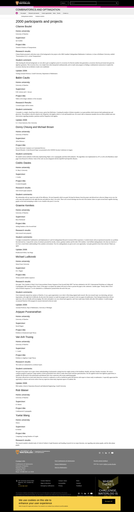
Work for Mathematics (61, 467)
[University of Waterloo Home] (23, 3)
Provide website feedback (101, 461)
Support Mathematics (60, 464)
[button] (104, 3)
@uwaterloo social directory (85, 496)
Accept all (108, 501)
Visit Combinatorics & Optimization (65, 461)
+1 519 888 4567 (23, 486)
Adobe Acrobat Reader (109, 464)
